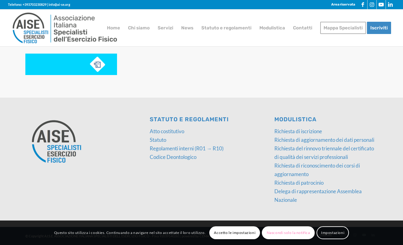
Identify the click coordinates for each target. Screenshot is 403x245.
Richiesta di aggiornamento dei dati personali (324, 140)
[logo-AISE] (65, 27)
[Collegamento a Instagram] (372, 4)
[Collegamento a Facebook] (362, 4)
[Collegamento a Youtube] (381, 4)
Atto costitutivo (167, 131)
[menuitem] (341, 4)
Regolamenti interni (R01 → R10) (187, 148)
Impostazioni (332, 232)
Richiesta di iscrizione (298, 131)
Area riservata (343, 4)
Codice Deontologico (173, 157)
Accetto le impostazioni (234, 232)
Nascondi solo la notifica (288, 232)
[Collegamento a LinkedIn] (390, 4)
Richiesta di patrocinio (299, 182)
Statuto (158, 140)
